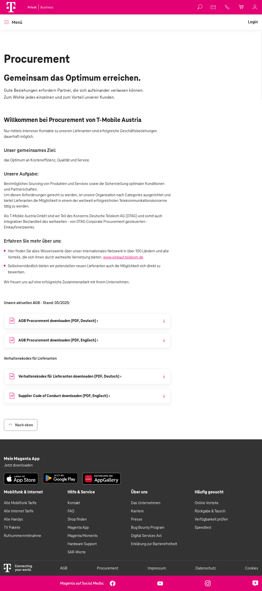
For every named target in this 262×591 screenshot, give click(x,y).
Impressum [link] (157, 568)
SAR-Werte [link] (77, 552)
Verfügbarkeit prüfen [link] (211, 519)
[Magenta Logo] (11, 7)
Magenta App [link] (78, 527)
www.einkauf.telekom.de (123, 257)
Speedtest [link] (203, 527)
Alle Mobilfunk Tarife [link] (20, 503)
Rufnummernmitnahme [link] (22, 535)
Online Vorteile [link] (207, 503)
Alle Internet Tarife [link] (19, 511)
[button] (11, 7)
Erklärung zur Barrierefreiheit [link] (154, 544)
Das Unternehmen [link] (145, 503)
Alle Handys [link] (13, 519)
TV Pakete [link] (12, 527)
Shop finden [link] (77, 519)
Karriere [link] (137, 511)
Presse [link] (136, 519)
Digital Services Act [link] (146, 535)
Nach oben (20, 424)
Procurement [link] (107, 568)
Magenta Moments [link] (83, 535)
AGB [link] (63, 568)
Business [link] (46, 7)
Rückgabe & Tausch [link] (210, 511)
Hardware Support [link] (82, 544)
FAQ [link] (71, 511)
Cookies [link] (251, 568)
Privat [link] (32, 7)
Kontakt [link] (74, 503)
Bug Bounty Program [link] (147, 527)
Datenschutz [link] (205, 568)
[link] (214, 7)
